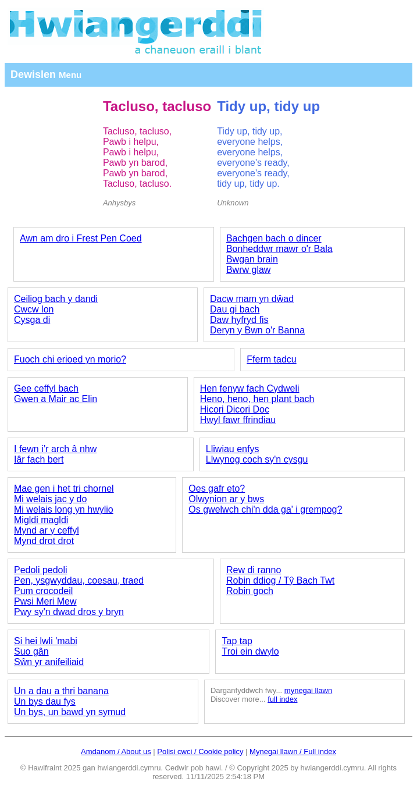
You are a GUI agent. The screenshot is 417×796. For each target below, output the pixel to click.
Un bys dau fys (45, 701)
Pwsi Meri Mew (45, 601)
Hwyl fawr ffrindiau (238, 420)
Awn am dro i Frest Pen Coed (81, 238)
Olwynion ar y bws (226, 499)
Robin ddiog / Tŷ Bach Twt (280, 580)
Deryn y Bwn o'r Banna (257, 330)
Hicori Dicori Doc (234, 409)
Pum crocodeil (43, 591)
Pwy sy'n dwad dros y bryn (69, 612)
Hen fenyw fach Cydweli (250, 388)
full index (282, 699)
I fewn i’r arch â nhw (55, 449)
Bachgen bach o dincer (274, 238)
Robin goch (249, 591)
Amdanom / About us (116, 751)
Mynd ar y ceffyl (46, 530)
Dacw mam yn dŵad (252, 299)
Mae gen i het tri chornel (64, 488)
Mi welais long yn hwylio (63, 509)
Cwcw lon (34, 309)
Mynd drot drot (44, 541)
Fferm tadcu (271, 359)
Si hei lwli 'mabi (45, 641)
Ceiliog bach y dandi (56, 299)
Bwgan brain (252, 259)
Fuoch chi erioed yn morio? (70, 359)
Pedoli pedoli (40, 570)
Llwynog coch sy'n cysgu (257, 459)
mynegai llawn (308, 690)
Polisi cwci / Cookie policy (200, 751)
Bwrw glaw (248, 270)
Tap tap (237, 641)
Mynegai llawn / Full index (293, 751)
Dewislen (45, 74)
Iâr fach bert (38, 459)
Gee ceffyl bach (46, 388)
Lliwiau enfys (232, 449)
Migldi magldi (41, 520)
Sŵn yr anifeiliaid (49, 662)
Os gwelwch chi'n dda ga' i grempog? (265, 509)
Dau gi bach (234, 309)
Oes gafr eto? (216, 488)
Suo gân (31, 651)
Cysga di (32, 320)
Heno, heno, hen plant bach (257, 399)
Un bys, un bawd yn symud (70, 712)
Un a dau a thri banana (61, 691)
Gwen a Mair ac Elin (55, 399)
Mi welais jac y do (50, 499)
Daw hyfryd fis (239, 320)
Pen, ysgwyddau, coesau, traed (79, 580)
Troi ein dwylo (250, 651)
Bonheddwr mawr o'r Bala (279, 249)
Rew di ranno (253, 570)
